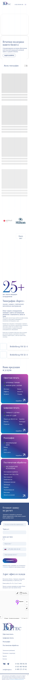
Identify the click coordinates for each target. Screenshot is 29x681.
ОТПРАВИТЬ (10, 560)
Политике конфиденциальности (17, 679)
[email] (14, 555)
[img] (14, 479)
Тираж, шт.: (6, 529)
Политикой (6, 567)
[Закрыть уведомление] (28, 675)
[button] (25, 4)
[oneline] (14, 524)
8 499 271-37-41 (21, 669)
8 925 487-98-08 (21, 667)
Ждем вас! (21, 237)
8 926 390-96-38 (19, 4)
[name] (14, 544)
